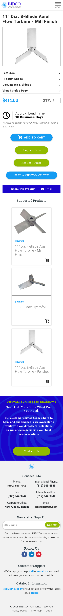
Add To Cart (31, 137)
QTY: (47, 100)
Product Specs (13, 78)
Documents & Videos (17, 84)
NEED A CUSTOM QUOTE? (32, 175)
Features (9, 73)
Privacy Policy (19, 610)
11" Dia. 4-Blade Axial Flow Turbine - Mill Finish (30, 250)
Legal (49, 610)
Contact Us (31, 451)
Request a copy (13, 588)
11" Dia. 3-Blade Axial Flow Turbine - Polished (32, 370)
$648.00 (19, 362)
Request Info (31, 150)
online (35, 592)
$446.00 (19, 301)
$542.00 (19, 241)
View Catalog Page (15, 90)
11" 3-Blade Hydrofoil (30, 307)
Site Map (36, 610)
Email (46, 188)
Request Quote (31, 162)
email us (42, 571)
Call (31, 571)
